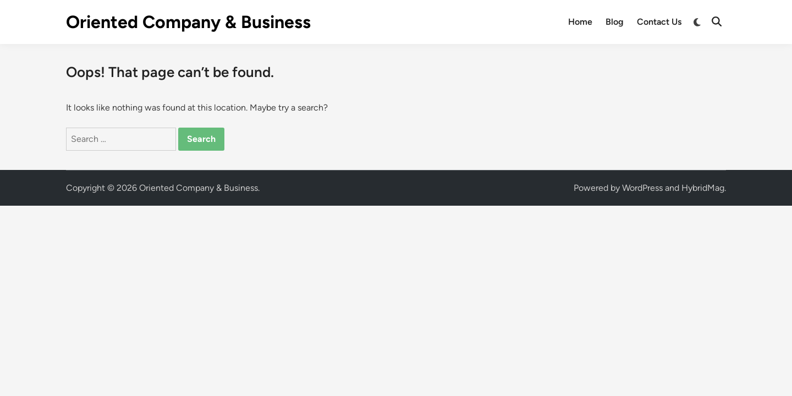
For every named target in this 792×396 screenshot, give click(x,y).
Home (580, 21)
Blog (615, 21)
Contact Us (659, 21)
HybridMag (702, 188)
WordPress (642, 188)
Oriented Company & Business (188, 22)
